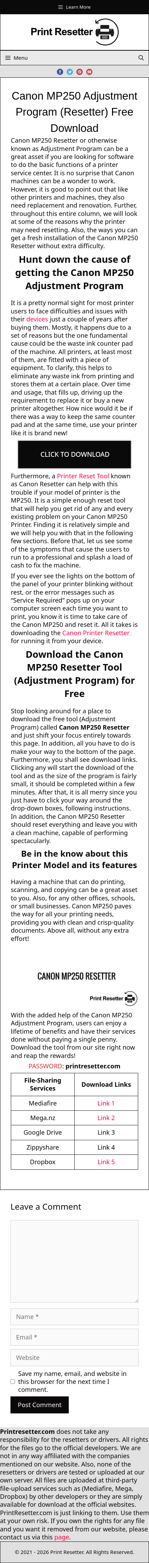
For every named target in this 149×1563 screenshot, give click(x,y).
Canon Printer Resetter (96, 633)
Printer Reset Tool (83, 476)
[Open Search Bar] (141, 58)
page (61, 1537)
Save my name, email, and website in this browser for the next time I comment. (72, 1382)
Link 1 (106, 1103)
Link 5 (106, 1162)
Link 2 (106, 1118)
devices (37, 319)
